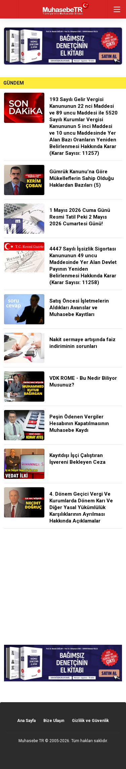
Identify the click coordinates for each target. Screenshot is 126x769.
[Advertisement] (63, 586)
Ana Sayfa (26, 720)
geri (9, 9)
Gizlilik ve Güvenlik (90, 720)
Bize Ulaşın (53, 720)
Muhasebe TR (31, 740)
